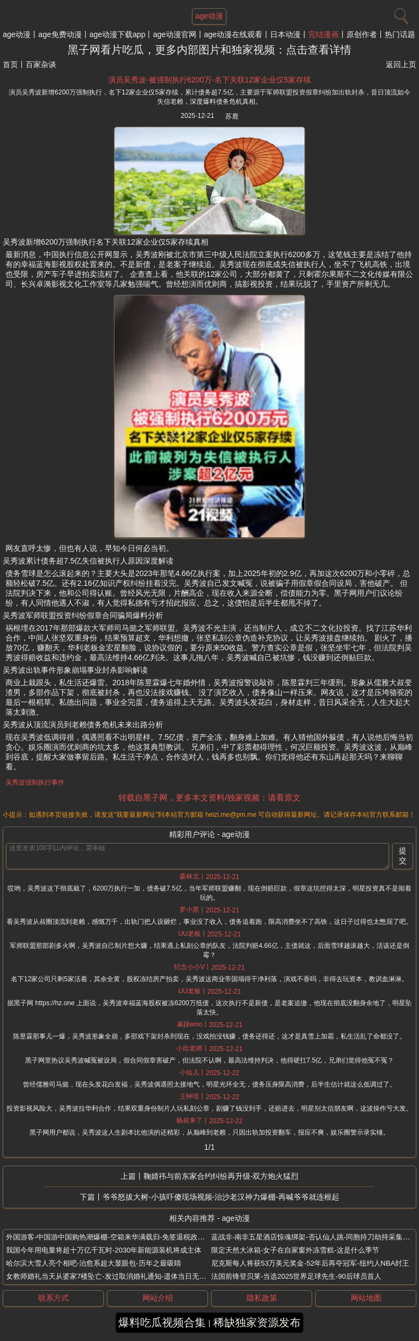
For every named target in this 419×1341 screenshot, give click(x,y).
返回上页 (401, 64)
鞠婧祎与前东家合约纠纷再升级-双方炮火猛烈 (221, 1176)
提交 (402, 855)
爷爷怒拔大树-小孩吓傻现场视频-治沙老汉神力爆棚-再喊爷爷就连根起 (221, 1196)
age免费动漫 (59, 34)
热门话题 (400, 34)
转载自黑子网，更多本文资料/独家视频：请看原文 (209, 797)
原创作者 (361, 34)
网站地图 (366, 1297)
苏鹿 (231, 116)
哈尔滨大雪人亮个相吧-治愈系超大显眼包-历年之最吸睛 (93, 1263)
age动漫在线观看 (233, 34)
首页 (10, 64)
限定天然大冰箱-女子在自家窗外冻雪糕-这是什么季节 (295, 1250)
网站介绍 (157, 1297)
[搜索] (399, 13)
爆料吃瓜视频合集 (162, 1322)
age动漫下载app (117, 34)
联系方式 (53, 1297)
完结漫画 (323, 34)
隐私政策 (262, 1297)
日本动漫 (285, 34)
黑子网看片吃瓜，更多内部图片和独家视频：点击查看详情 (209, 50)
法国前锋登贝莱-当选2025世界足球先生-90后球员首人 (296, 1276)
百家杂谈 (41, 64)
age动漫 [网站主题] (209, 15)
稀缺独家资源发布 (257, 1322)
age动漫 (17, 34)
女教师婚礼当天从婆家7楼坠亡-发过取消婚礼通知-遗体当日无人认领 (113, 1276)
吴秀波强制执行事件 (34, 782)
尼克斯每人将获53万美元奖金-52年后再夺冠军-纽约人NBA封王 (310, 1263)
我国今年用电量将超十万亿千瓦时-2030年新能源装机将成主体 (103, 1250)
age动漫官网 (174, 34)
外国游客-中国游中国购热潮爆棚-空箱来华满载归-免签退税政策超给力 (116, 1237)
